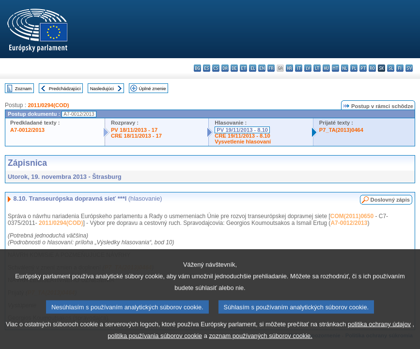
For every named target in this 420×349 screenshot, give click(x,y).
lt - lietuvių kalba (317, 68)
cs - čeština (215, 68)
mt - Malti (335, 68)
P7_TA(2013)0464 (341, 130)
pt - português (363, 68)
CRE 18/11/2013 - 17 (136, 136)
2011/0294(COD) (48, 105)
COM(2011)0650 (351, 216)
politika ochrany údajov (379, 333)
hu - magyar (326, 68)
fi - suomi (400, 68)
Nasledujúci (102, 88)
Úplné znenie (152, 88)
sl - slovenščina (390, 68)
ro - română (372, 68)
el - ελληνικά (252, 68)
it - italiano (298, 68)
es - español (206, 68)
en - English (261, 68)
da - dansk (225, 68)
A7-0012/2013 (27, 130)
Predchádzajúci (65, 88)
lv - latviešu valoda (307, 68)
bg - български (197, 68)
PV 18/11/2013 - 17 (134, 130)
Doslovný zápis (390, 200)
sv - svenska (409, 68)
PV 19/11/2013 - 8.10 (242, 130)
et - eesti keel (243, 68)
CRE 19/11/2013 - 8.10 (242, 136)
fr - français (271, 68)
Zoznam (23, 88)
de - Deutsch (234, 68)
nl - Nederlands (344, 68)
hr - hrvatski (289, 68)
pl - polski (354, 68)
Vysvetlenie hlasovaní (243, 141)
